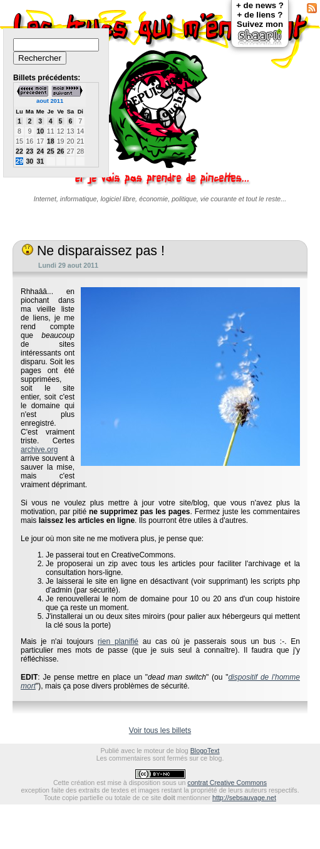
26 (61, 151)
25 (50, 151)
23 (29, 151)
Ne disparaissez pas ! (93, 250)
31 (40, 161)
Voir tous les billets (160, 730)
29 (19, 161)
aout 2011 (49, 101)
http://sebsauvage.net (244, 797)
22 (19, 151)
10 (40, 131)
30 (29, 161)
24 (40, 151)
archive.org (39, 449)
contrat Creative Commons (227, 782)
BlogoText (205, 750)
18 (50, 141)
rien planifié (118, 641)
